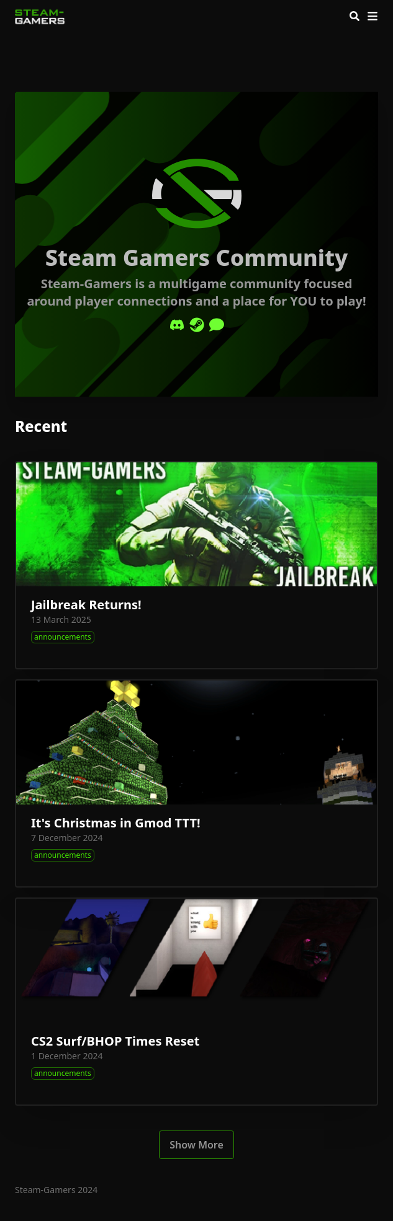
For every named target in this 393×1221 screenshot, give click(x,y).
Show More (196, 1145)
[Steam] (197, 324)
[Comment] (217, 324)
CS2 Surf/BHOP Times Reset (115, 1041)
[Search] (354, 16)
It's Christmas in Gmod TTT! (116, 822)
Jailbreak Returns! (86, 604)
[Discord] (177, 324)
